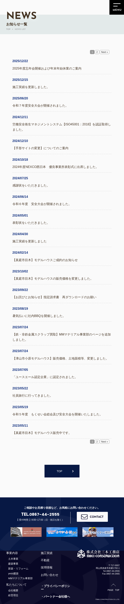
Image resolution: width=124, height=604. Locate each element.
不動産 (45, 560)
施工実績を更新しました (29, 241)
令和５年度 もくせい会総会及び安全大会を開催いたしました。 (57, 414)
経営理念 (13, 595)
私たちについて (16, 584)
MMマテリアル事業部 (20, 578)
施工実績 (46, 553)
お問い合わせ (49, 574)
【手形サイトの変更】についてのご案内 (40, 148)
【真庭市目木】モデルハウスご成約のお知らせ (45, 260)
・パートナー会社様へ (55, 596)
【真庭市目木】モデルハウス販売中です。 (42, 432)
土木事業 (13, 558)
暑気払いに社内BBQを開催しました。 (39, 316)
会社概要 (13, 590)
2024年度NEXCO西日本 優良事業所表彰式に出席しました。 (55, 167)
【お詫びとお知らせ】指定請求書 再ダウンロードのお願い (54, 297)
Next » (104, 52)
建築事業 (13, 563)
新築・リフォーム (18, 568)
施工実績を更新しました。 (31, 87)
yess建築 (13, 573)
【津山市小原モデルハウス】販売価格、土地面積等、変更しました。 (60, 358)
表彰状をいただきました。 (31, 222)
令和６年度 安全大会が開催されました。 (42, 204)
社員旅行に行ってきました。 (32, 395)
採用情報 (46, 567)
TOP (59, 471)
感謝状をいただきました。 (31, 185)
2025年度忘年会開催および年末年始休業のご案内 (47, 68)
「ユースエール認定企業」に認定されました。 (45, 377)
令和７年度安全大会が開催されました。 (40, 105)
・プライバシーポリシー (55, 587)
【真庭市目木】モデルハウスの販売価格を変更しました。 (52, 278)
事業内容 (12, 553)
